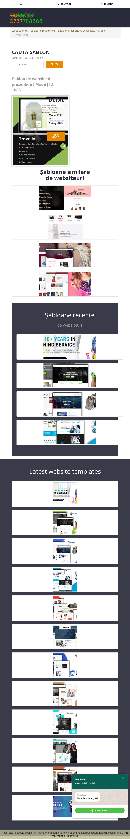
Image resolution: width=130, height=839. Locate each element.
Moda (101, 30)
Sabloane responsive (43, 30)
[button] (100, 810)
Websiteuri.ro (20, 30)
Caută (54, 64)
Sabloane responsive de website (76, 30)
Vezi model (56, 136)
